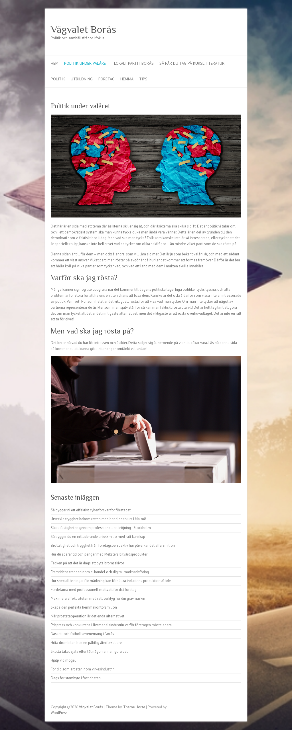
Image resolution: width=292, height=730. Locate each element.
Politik (58, 79)
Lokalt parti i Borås (134, 63)
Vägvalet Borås (83, 29)
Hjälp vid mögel (63, 660)
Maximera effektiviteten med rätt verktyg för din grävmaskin (98, 598)
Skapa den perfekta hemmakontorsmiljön (84, 607)
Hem (54, 63)
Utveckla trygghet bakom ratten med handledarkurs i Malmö (98, 519)
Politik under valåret (86, 63)
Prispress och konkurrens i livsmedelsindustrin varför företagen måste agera (111, 625)
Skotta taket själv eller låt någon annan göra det (89, 651)
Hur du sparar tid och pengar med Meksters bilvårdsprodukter (99, 554)
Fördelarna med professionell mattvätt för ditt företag (94, 589)
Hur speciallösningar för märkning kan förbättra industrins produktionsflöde (111, 580)
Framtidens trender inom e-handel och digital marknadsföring (100, 572)
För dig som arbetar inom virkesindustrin (83, 669)
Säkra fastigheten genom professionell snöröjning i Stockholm (101, 527)
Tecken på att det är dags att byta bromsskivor (87, 563)
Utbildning (82, 79)
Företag (106, 79)
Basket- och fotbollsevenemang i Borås (82, 633)
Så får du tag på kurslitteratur (191, 63)
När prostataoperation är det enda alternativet (87, 616)
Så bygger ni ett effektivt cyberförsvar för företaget (91, 510)
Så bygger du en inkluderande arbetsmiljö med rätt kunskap (98, 536)
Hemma (126, 79)
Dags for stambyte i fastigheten (76, 678)
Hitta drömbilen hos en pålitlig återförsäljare (86, 642)
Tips (143, 79)
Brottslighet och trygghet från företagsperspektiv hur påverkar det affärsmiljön (113, 545)
